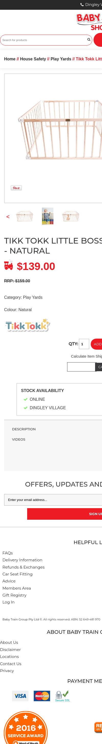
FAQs (8, 553)
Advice (9, 581)
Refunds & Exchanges (24, 567)
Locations (9, 656)
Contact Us (10, 663)
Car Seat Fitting (18, 574)
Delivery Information (23, 559)
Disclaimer (10, 649)
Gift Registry (15, 595)
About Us (9, 642)
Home (9, 59)
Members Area (17, 588)
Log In (9, 602)
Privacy (7, 670)
